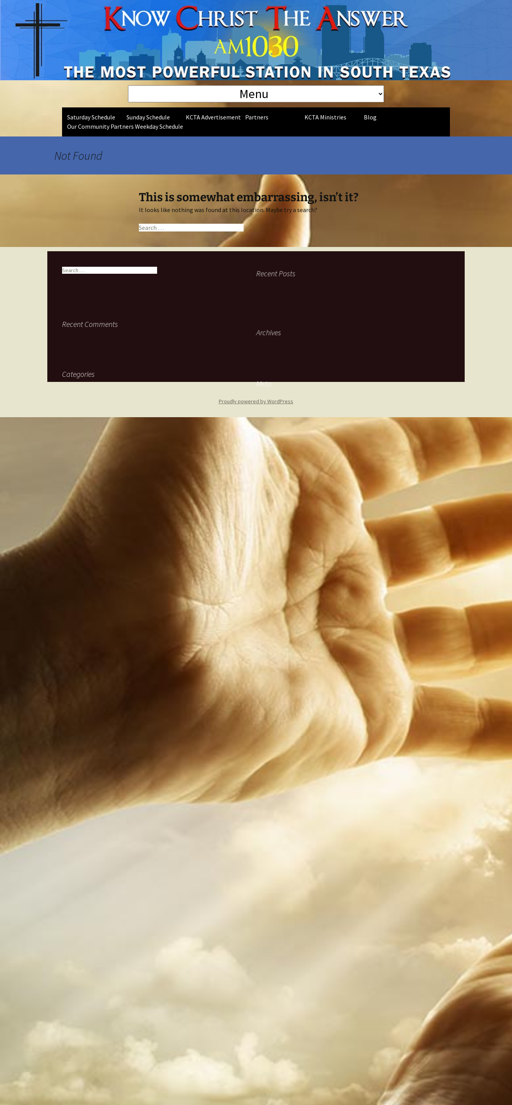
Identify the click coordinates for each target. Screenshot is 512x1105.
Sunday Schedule (148, 117)
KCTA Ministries (325, 117)
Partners (256, 117)
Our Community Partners (100, 126)
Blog (370, 117)
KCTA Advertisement (213, 117)
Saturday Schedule (91, 117)
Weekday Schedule (159, 126)
